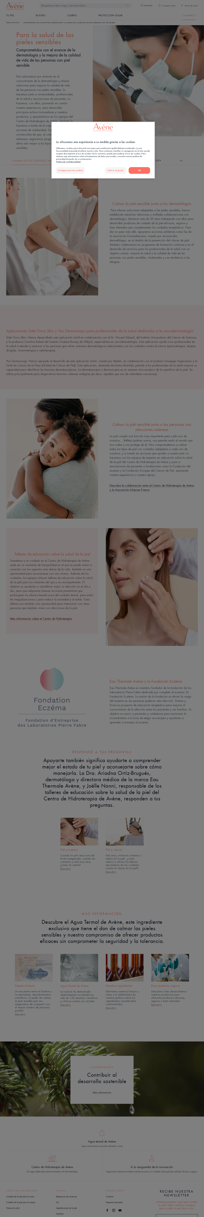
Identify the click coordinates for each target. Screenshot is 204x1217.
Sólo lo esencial (115, 170)
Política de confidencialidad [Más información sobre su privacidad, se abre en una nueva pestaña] (68, 162)
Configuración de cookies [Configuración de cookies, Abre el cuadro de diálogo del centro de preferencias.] (70, 170)
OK (139, 170)
